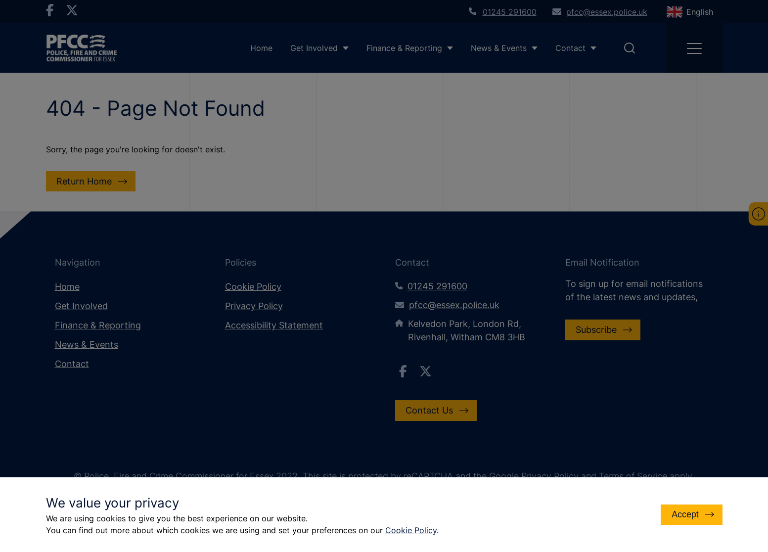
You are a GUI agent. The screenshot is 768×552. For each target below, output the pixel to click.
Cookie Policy (411, 530)
